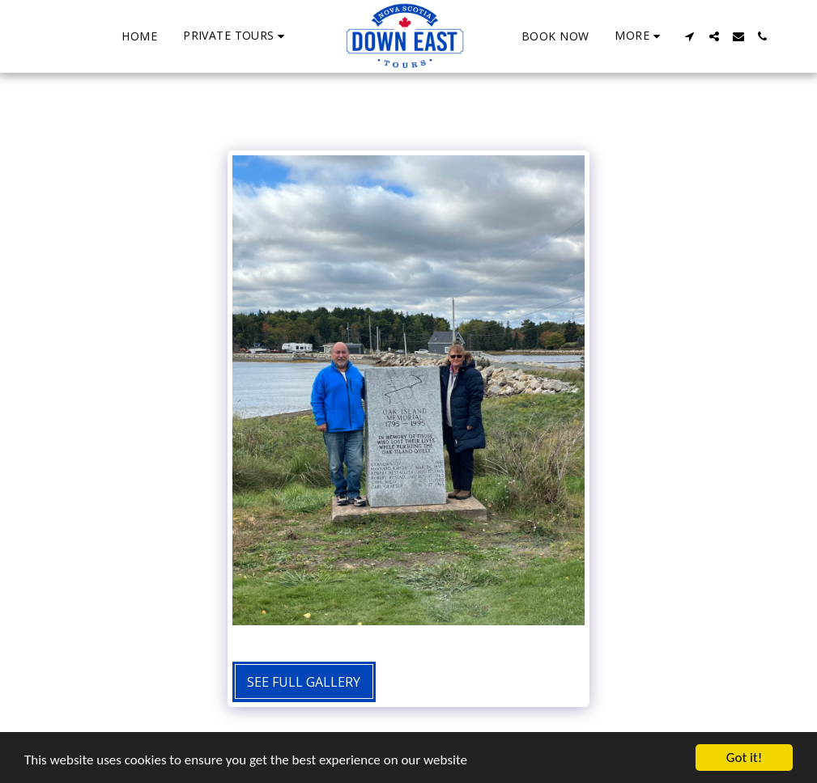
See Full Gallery (303, 682)
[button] (236, 36)
